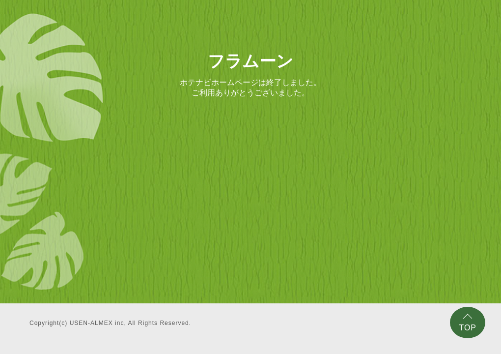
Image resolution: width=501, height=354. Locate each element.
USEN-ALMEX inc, (98, 323)
